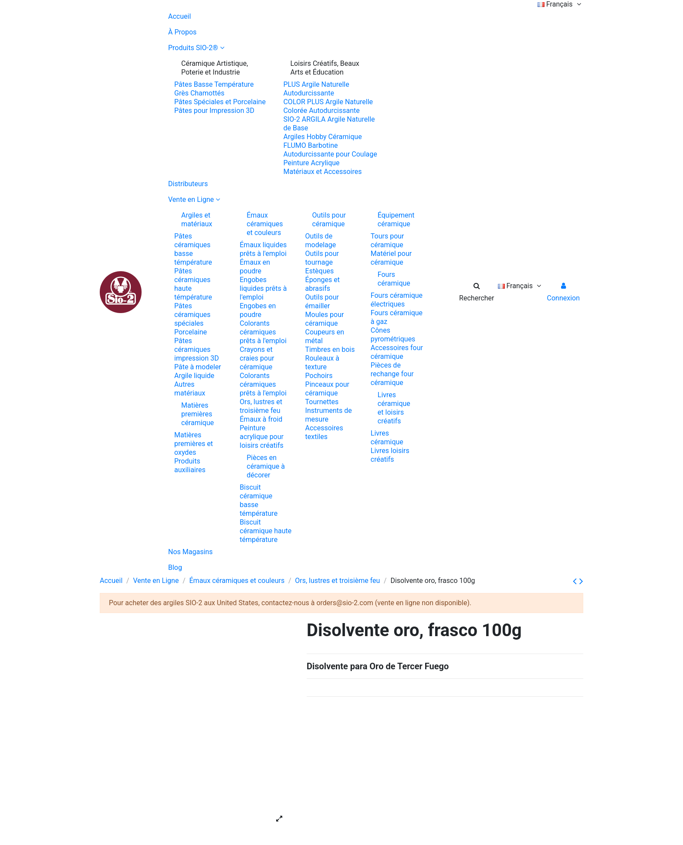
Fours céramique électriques (397, 299)
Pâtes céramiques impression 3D (196, 349)
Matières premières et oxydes (193, 444)
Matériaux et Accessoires (322, 171)
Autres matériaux (189, 388)
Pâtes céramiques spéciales (192, 314)
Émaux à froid (261, 419)
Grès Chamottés (199, 93)
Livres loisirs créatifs (390, 454)
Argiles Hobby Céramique (322, 137)
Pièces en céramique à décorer (266, 466)
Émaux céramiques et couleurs (265, 224)
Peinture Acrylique (311, 163)
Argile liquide (194, 375)
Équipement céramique (396, 219)
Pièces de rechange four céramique (392, 374)
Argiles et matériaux (196, 219)
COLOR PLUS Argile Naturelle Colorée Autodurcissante (328, 106)
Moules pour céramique (324, 318)
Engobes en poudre (258, 310)
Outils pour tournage (322, 257)
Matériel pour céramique (391, 257)
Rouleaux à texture (322, 362)
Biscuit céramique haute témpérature (265, 531)
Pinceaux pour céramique (327, 388)
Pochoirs (319, 375)
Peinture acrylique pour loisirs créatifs (262, 437)
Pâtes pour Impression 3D (214, 110)
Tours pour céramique (387, 240)
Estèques (319, 271)
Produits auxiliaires (190, 465)
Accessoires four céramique (397, 352)
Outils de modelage (320, 240)
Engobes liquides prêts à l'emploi (263, 288)
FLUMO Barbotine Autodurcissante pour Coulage (330, 149)
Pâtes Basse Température (214, 84)
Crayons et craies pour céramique (257, 358)
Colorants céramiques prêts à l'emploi (263, 332)
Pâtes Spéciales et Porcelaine (220, 102)
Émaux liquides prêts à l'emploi (263, 249)
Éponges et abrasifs (322, 284)
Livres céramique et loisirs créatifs (394, 408)
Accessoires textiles (324, 432)
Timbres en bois (330, 349)
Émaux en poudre (255, 266)
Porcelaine (190, 332)
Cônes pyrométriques (393, 334)
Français (560, 4)
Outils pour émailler (322, 301)
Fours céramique (394, 278)
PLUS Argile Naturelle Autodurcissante (316, 88)
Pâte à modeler (197, 367)
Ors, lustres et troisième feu (261, 406)
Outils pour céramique (329, 219)
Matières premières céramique (197, 414)
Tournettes (322, 402)
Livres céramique (387, 437)
